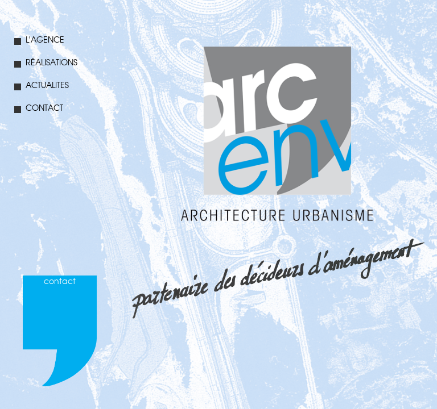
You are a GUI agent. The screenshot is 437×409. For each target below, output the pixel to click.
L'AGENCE (39, 40)
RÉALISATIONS (45, 63)
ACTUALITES (41, 85)
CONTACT (38, 108)
